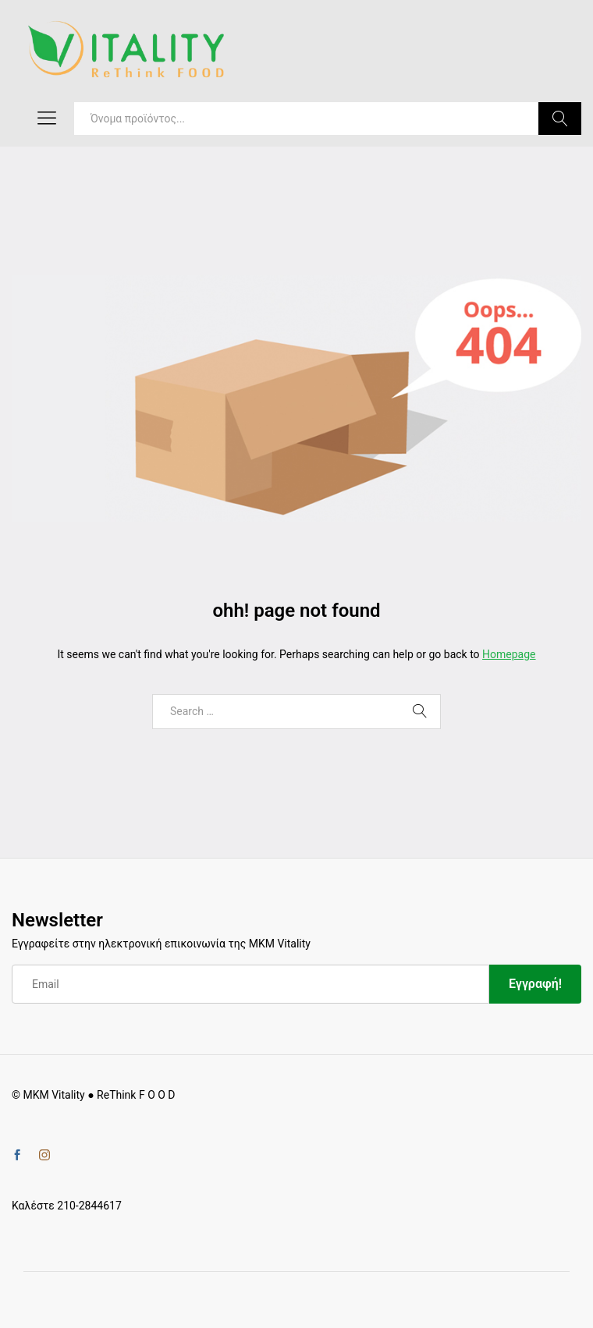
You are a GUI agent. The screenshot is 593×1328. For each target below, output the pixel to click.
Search (559, 118)
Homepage (508, 654)
